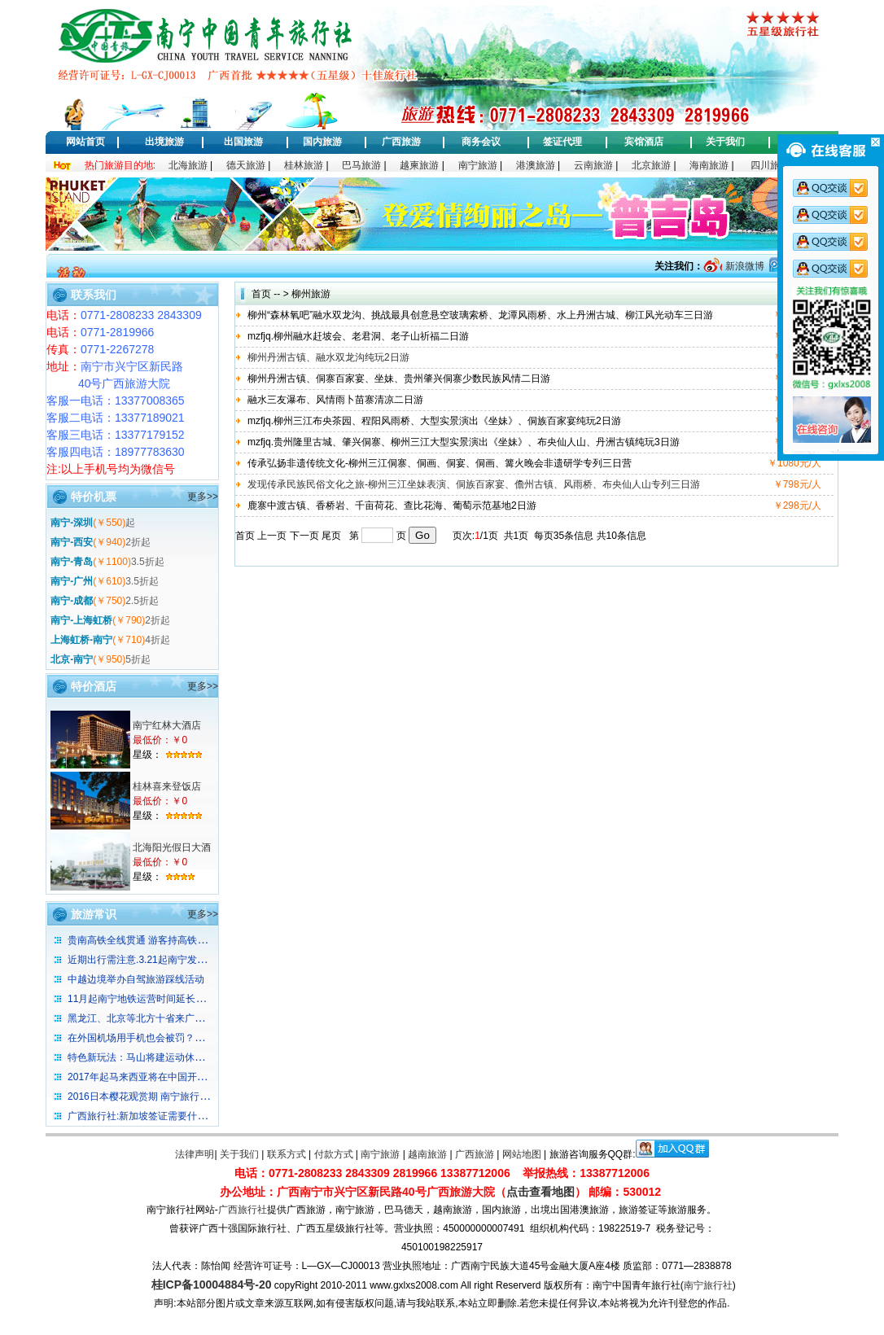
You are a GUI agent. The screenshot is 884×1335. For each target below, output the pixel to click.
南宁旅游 (477, 165)
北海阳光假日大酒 (172, 847)
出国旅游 (243, 141)
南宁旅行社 (708, 1285)
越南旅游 (427, 1154)
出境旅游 (164, 141)
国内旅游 (322, 141)
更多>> (202, 496)
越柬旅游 (419, 165)
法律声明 (194, 1154)
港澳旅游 (535, 165)
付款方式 (333, 1154)
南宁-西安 (71, 542)
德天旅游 (245, 165)
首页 (261, 294)
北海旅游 (188, 165)
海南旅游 (709, 165)
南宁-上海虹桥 (81, 620)
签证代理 (562, 141)
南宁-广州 (71, 581)
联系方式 (286, 1154)
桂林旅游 (303, 165)
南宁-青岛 (71, 561)
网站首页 (85, 141)
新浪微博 (743, 266)
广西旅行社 (242, 1209)
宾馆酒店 (643, 141)
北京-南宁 (71, 659)
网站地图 (521, 1154)
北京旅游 (651, 165)
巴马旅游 (361, 165)
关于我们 (725, 141)
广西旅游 (401, 141)
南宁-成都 (71, 600)
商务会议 (481, 141)
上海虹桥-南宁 (81, 640)
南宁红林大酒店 (167, 725)
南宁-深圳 (71, 522)
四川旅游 (770, 165)
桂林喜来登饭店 (167, 786)
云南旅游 (593, 165)
